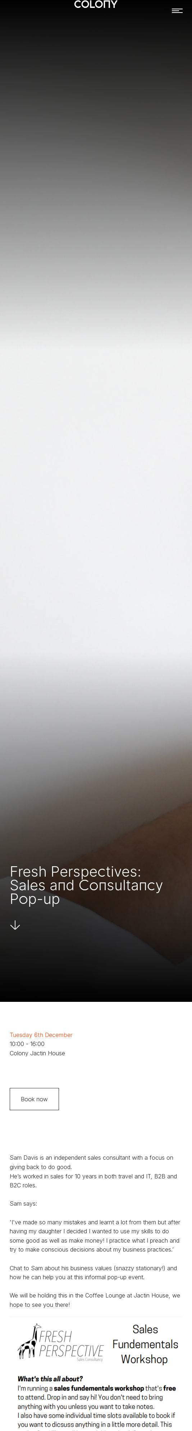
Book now (34, 1099)
